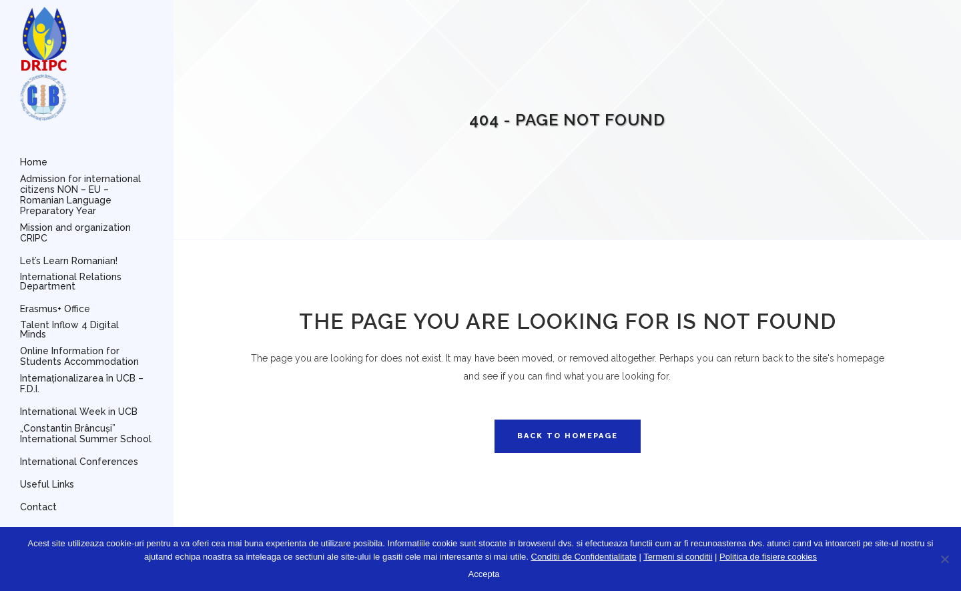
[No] (944, 559)
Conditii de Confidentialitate (584, 557)
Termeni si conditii (677, 557)
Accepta (484, 574)
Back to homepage (567, 436)
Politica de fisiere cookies (768, 557)
